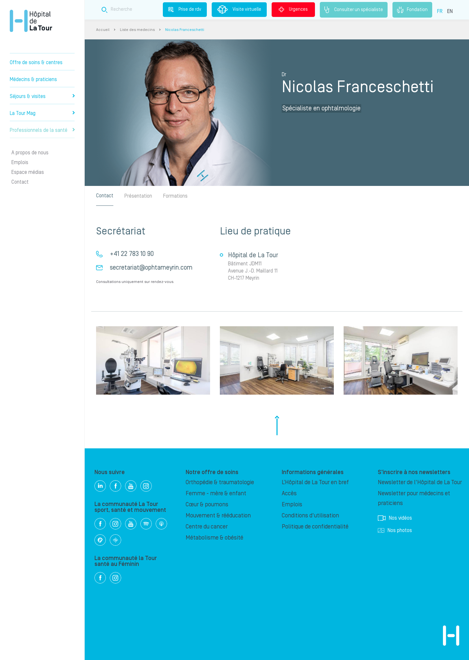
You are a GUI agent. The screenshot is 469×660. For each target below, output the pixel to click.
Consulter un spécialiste (353, 10)
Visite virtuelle (239, 9)
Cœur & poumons (207, 504)
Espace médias (27, 172)
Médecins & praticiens (33, 79)
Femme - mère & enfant (216, 493)
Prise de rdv (184, 9)
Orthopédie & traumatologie (220, 482)
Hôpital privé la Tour (31, 21)
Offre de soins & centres (36, 62)
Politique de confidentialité (315, 526)
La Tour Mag (42, 113)
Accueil (102, 30)
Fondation (412, 10)
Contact (20, 182)
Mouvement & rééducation (218, 515)
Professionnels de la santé (42, 130)
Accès (289, 493)
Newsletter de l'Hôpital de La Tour (420, 482)
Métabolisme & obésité (214, 537)
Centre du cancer (207, 526)
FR (440, 11)
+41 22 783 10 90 (132, 254)
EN (450, 11)
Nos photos (395, 530)
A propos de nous (30, 153)
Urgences (293, 9)
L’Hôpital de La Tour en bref (315, 482)
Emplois (19, 162)
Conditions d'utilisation (310, 515)
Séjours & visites (42, 96)
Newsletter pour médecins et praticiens (414, 498)
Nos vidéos (395, 518)
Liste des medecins (137, 30)
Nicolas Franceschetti (184, 30)
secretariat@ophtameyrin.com (151, 267)
